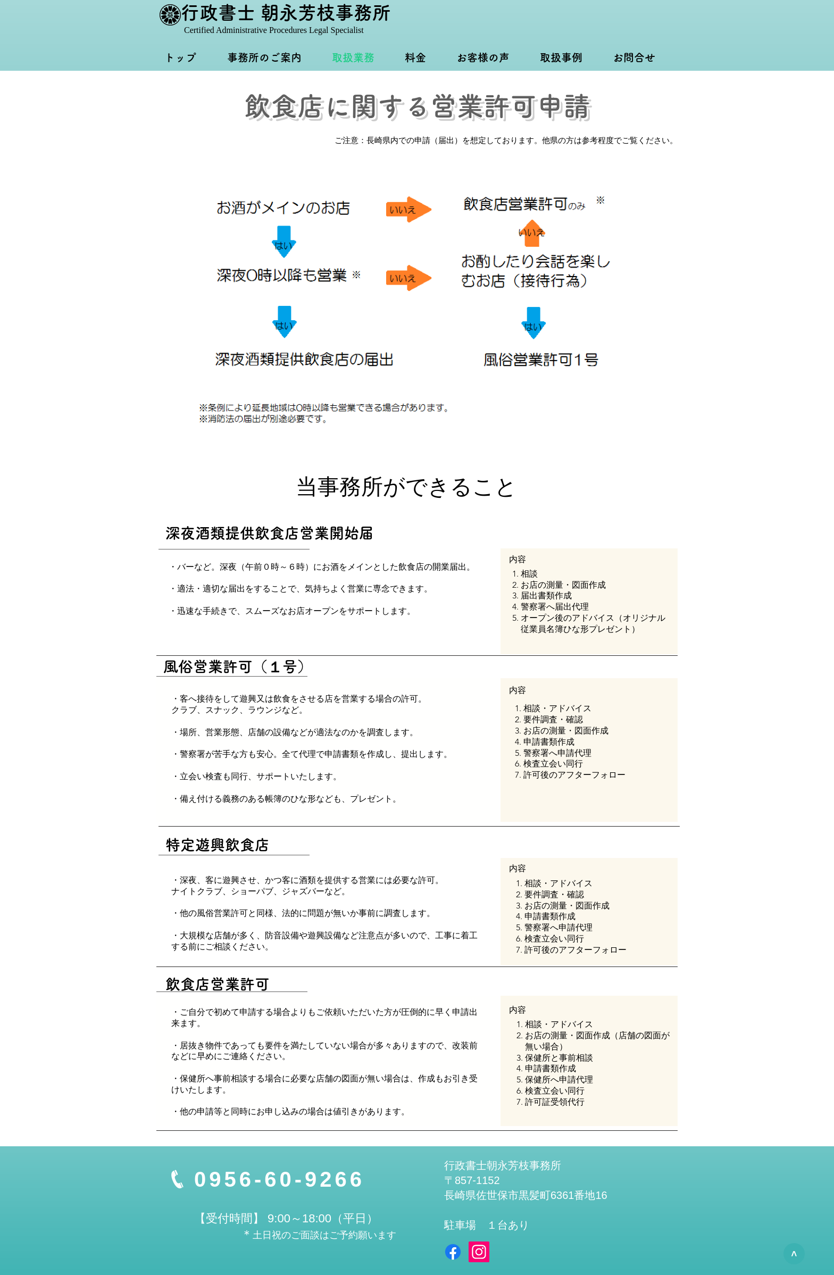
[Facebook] (453, 1251)
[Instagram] (479, 1251)
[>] (794, 1253)
